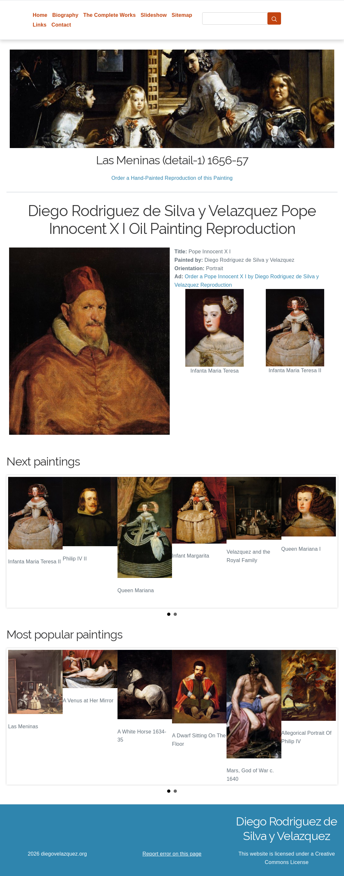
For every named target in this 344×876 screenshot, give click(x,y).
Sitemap (182, 15)
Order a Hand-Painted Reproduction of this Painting (172, 178)
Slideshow (154, 15)
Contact (61, 25)
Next (327, 541)
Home (40, 15)
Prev (16, 541)
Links (40, 25)
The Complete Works (109, 15)
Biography (65, 15)
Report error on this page (172, 854)
